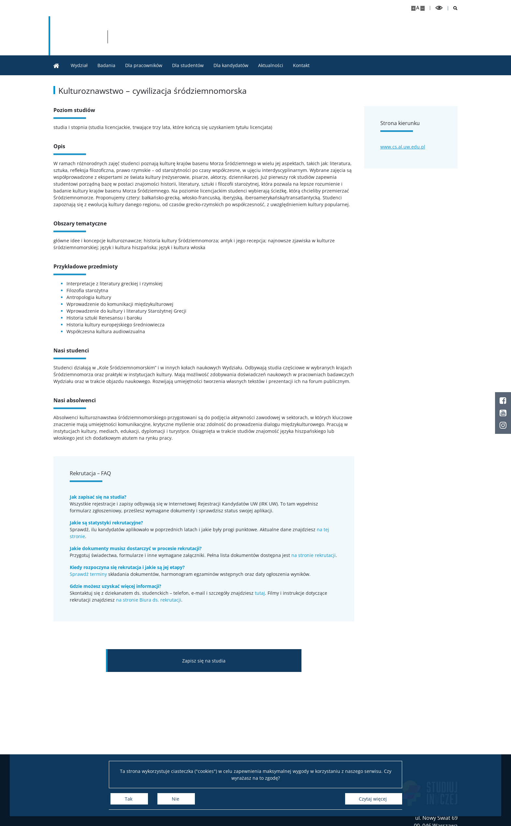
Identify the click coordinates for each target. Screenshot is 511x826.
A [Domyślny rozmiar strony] (417, 7)
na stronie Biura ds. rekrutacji (148, 600)
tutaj (260, 593)
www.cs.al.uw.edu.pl (402, 147)
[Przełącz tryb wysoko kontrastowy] (439, 8)
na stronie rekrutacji (313, 555)
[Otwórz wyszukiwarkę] (452, 8)
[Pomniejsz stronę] (422, 8)
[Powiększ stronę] (413, 8)
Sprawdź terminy (88, 574)
